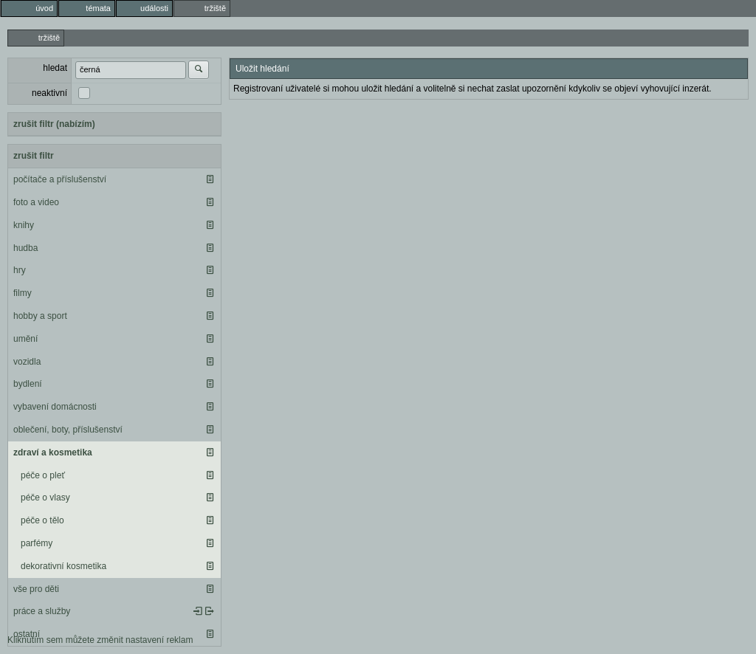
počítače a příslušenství (59, 179)
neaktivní (49, 93)
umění (25, 339)
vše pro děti (36, 589)
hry (19, 270)
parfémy (36, 543)
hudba (25, 248)
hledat (55, 68)
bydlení (27, 384)
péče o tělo (42, 520)
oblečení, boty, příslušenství (68, 429)
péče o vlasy (45, 497)
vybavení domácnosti (55, 407)
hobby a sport (40, 316)
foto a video (36, 202)
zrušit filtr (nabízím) (54, 124)
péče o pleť (43, 475)
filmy (22, 293)
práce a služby (41, 611)
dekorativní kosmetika (63, 566)
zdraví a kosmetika (52, 452)
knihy (23, 225)
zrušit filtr (33, 156)
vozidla (27, 362)
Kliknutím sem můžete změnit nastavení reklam (100, 640)
